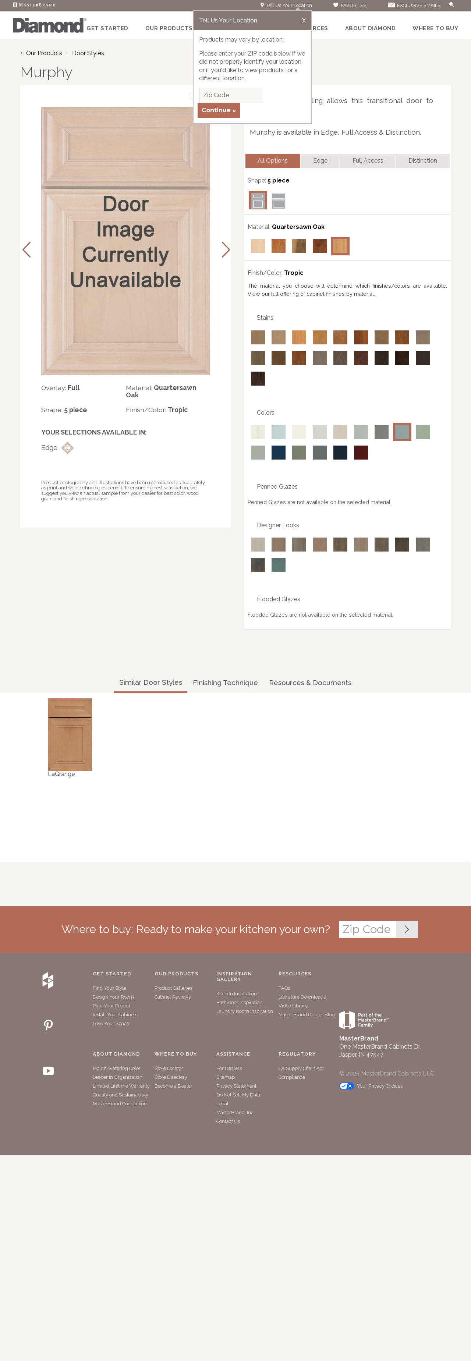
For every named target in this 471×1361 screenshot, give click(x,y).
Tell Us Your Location (286, 5)
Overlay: (53, 387)
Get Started (107, 28)
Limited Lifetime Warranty (121, 1086)
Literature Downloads (302, 997)
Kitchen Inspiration (236, 994)
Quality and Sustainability (120, 1095)
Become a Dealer (173, 1086)
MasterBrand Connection (120, 1104)
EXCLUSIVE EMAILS (413, 5)
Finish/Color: (146, 410)
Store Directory (171, 1078)
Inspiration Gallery (234, 977)
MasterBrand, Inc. (235, 1113)
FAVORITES (349, 5)
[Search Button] (451, 5)
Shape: (52, 410)
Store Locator (169, 1069)
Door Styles (88, 53)
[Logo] (49, 31)
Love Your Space (111, 1024)
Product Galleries (173, 989)
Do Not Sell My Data (238, 1095)
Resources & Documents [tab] (310, 683)
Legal (222, 1104)
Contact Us (228, 1122)
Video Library (293, 1006)
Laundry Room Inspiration (244, 1012)
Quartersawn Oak (298, 227)
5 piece (279, 181)
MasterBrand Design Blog (307, 1015)
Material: (139, 387)
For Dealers (229, 1069)
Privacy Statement (236, 1086)
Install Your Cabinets (115, 1015)
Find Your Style (109, 989)
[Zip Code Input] (407, 930)
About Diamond (370, 28)
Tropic (294, 273)
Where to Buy (435, 28)
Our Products (169, 28)
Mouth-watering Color (117, 1069)
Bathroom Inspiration (239, 1003)
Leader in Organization (117, 1078)
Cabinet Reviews (173, 997)
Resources (295, 974)
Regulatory (297, 1054)
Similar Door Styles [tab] (150, 683)
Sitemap (225, 1078)
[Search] (444, 5)
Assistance (233, 1054)
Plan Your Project (111, 1006)
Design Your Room (113, 997)
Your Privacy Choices (371, 1086)
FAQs (284, 989)
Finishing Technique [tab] (225, 683)
